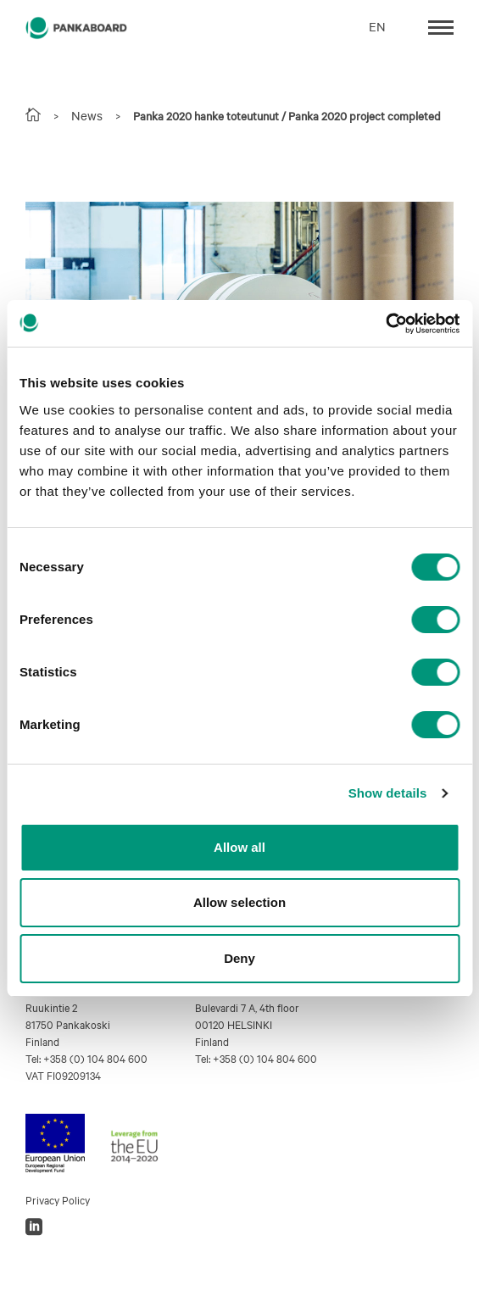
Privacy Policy (57, 1199)
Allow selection (239, 902)
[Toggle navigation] (441, 26)
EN (377, 26)
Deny (239, 958)
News (87, 115)
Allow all (239, 847)
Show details (387, 793)
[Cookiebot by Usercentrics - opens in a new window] (385, 324)
